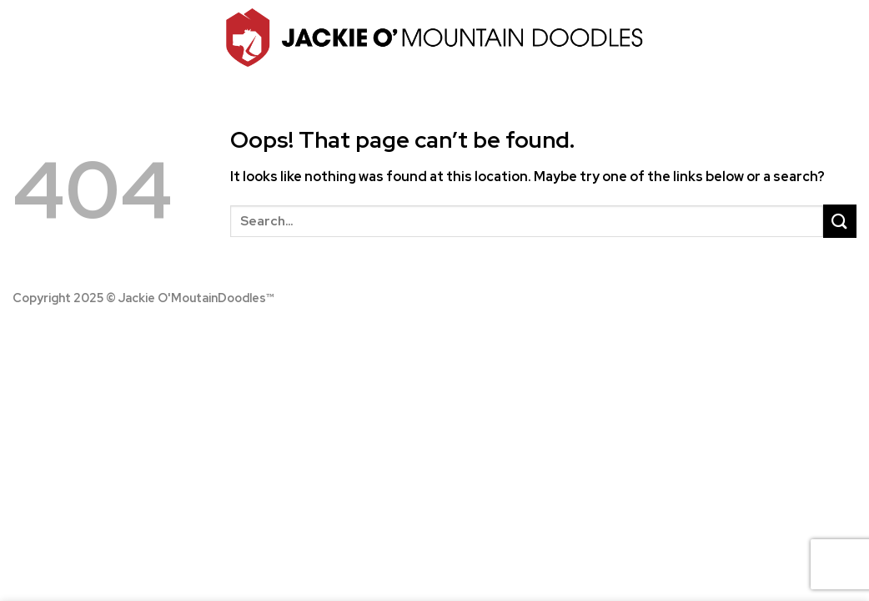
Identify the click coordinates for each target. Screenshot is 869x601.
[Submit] (839, 221)
